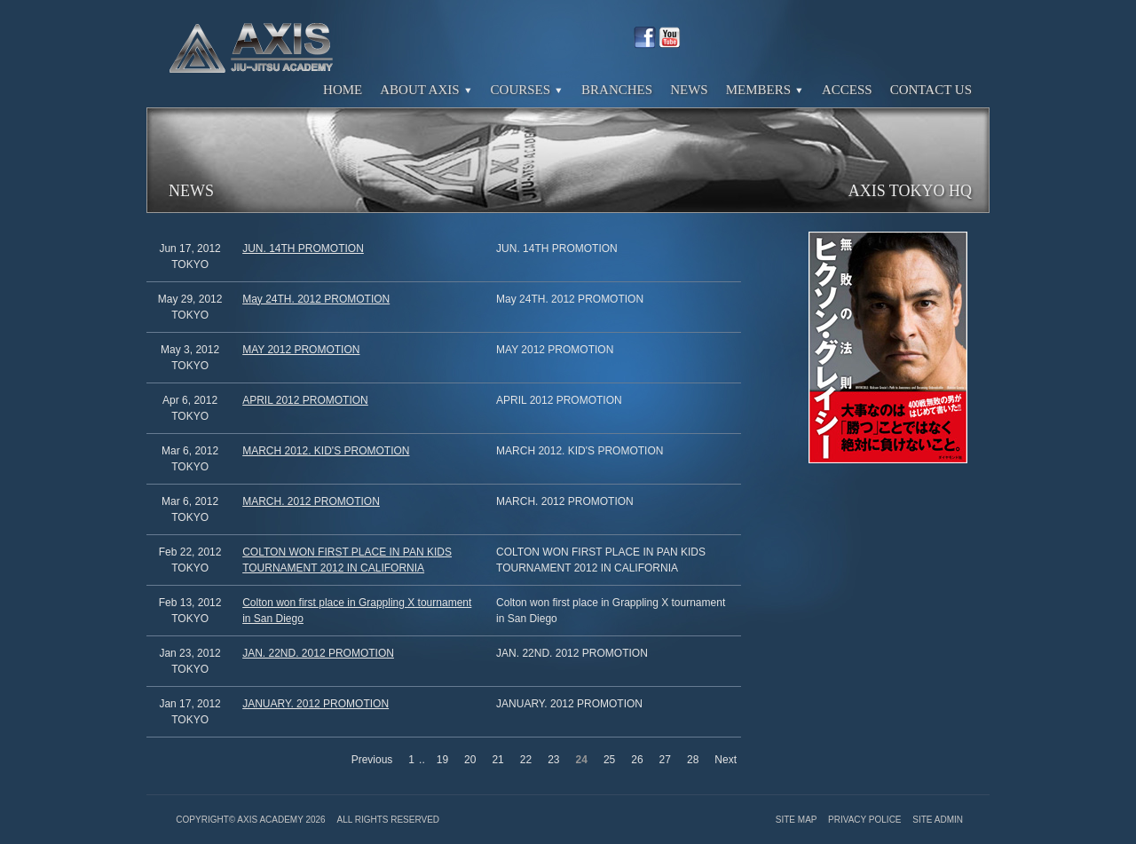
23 (553, 759)
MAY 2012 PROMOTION (300, 349)
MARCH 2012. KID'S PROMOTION (325, 451)
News (689, 90)
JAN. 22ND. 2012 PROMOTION (318, 653)
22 (526, 759)
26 (637, 759)
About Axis (426, 90)
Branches (616, 90)
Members (765, 90)
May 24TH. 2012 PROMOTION (316, 299)
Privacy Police (865, 819)
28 (692, 759)
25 (609, 759)
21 (497, 759)
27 (665, 759)
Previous (372, 759)
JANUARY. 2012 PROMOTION (315, 704)
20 (470, 759)
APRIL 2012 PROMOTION (305, 400)
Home (342, 90)
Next (725, 759)
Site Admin (937, 819)
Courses (527, 90)
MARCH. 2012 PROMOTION (311, 501)
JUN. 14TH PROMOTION (303, 248)
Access (847, 90)
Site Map (797, 819)
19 (442, 759)
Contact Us (931, 90)
